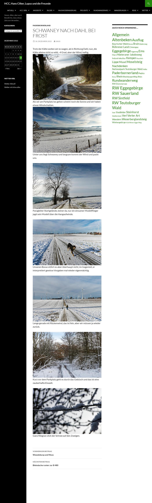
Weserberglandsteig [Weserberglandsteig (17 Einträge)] (134, 119)
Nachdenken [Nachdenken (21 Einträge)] (120, 66)
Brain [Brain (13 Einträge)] (136, 43)
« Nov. (7, 68)
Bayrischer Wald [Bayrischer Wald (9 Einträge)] (120, 44)
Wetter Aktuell (9, 84)
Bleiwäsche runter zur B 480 (67, 463)
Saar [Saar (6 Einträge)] (113, 112)
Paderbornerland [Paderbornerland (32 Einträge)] (125, 73)
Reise (134, 10)
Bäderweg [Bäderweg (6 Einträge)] (143, 44)
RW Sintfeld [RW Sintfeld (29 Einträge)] (121, 98)
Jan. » (19, 68)
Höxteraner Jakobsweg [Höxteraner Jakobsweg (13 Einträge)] (129, 54)
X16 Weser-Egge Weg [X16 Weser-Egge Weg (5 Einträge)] (134, 122)
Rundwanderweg (101, 10)
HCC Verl (23, 10)
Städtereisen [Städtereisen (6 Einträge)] (117, 116)
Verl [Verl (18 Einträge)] (124, 115)
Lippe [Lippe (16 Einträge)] (115, 62)
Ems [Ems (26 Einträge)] (141, 51)
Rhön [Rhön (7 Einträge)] (140, 77)
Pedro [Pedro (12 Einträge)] (141, 73)
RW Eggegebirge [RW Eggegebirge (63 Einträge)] (127, 87)
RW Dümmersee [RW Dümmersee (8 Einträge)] (119, 84)
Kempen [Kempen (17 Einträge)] (131, 58)
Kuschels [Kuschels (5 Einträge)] (140, 58)
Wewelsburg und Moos (67, 453)
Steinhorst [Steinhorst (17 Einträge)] (132, 112)
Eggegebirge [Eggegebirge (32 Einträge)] (121, 51)
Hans (58, 41)
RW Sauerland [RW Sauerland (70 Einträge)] (125, 93)
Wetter (145, 10)
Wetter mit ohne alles (12, 87)
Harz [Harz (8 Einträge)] (114, 55)
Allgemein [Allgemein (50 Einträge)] (120, 34)
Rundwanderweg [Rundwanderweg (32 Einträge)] (125, 80)
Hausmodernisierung (67, 10)
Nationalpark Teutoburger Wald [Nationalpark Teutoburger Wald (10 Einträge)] (127, 69)
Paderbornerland (42, 25)
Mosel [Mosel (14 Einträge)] (122, 62)
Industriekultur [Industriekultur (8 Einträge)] (119, 58)
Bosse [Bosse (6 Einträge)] (130, 44)
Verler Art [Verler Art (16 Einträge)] (134, 115)
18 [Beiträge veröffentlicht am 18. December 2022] (21, 58)
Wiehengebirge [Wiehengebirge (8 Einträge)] (119, 122)
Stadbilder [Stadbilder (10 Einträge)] (121, 112)
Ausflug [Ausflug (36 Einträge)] (137, 40)
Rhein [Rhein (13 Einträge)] (119, 76)
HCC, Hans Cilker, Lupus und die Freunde (27, 3)
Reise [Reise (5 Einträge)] (114, 77)
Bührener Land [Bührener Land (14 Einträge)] (120, 46)
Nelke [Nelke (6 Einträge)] (145, 69)
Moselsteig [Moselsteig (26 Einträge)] (134, 62)
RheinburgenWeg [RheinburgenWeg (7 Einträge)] (130, 77)
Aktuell (10, 10)
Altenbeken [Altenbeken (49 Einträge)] (122, 39)
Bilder (49, 10)
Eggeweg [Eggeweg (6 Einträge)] (134, 51)
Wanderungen (120, 10)
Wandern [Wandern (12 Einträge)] (116, 119)
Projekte (84, 10)
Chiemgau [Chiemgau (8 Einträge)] (133, 47)
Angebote (37, 10)
